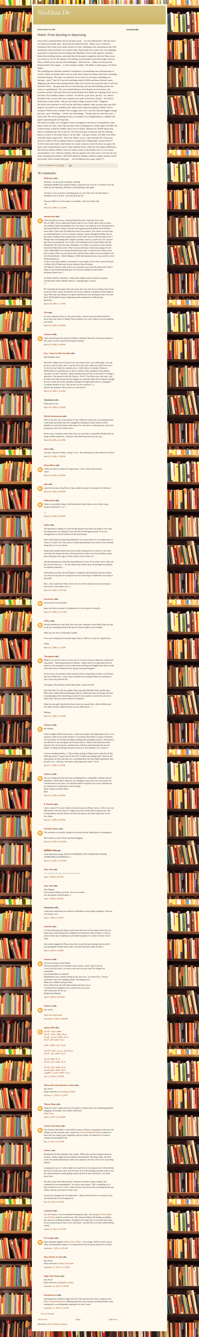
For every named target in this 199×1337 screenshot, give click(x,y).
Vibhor (47, 621)
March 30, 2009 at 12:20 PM (55, 208)
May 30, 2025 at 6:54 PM (54, 1202)
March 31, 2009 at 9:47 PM (54, 820)
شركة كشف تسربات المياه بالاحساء (58, 1051)
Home (78, 1319)
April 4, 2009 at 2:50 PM (53, 950)
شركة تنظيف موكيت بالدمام (55, 1034)
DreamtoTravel (50, 1295)
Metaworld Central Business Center (59, 1085)
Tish (45, 313)
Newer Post (42, 1319)
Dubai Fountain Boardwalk (54, 1301)
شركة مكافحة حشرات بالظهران (57, 1073)
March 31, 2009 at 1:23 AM (55, 648)
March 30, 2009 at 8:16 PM (54, 475)
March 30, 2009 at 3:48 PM (54, 325)
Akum (46, 449)
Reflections (48, 178)
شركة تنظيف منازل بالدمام (55, 1062)
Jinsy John (48, 869)
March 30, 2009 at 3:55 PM (54, 391)
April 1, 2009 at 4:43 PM (53, 918)
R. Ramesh (48, 804)
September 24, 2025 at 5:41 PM (56, 1286)
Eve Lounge (49, 1238)
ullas (46, 484)
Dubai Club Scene (66, 1263)
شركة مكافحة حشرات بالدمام (56, 1037)
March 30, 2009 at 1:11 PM (54, 304)
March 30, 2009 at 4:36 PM (54, 407)
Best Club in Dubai (73, 1242)
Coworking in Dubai (67, 1092)
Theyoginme (49, 656)
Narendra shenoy (51, 829)
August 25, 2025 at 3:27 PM (55, 1229)
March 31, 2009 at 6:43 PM (54, 795)
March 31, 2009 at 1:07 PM (54, 765)
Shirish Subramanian (53, 416)
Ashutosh (48, 926)
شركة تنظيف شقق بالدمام (55, 1070)
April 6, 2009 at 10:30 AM (54, 997)
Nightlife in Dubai (66, 1283)
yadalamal (48, 1211)
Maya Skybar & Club (53, 1257)
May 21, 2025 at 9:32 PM (54, 1142)
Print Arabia (64, 1187)
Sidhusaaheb (49, 500)
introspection (49, 216)
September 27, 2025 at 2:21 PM (56, 1308)
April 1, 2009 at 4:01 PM (53, 877)
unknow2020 (49, 1028)
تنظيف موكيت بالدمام (52, 1031)
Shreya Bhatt (49, 465)
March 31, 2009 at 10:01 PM (55, 842)
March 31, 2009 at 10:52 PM (55, 861)
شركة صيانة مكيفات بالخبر (55, 1045)
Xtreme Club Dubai (52, 1126)
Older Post (113, 1319)
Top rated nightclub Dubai (90, 1132)
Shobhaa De (53, 12)
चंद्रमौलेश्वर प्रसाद (50, 850)
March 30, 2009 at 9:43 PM (54, 516)
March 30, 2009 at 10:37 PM (55, 590)
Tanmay (47, 1150)
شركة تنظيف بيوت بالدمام (54, 1053)
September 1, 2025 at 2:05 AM (56, 1248)
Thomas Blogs (50, 1104)
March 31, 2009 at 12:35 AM (55, 612)
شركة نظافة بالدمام (52, 1059)
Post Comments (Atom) (57, 1324)
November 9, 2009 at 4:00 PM (56, 1019)
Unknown (48, 334)
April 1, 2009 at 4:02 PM (53, 899)
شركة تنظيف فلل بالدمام (54, 1040)
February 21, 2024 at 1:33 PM (55, 1095)
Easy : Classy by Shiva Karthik (57, 353)
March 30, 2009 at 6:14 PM (54, 440)
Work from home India (53, 1015)
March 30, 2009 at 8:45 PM (54, 492)
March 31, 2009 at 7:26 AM (55, 716)
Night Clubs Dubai (52, 1276)
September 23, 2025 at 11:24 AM (57, 1267)
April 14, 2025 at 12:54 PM (54, 1117)
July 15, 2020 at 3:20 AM (54, 1076)
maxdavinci (49, 599)
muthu (46, 525)
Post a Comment (47, 1314)
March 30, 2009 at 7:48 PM (54, 456)
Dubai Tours (49, 1113)
